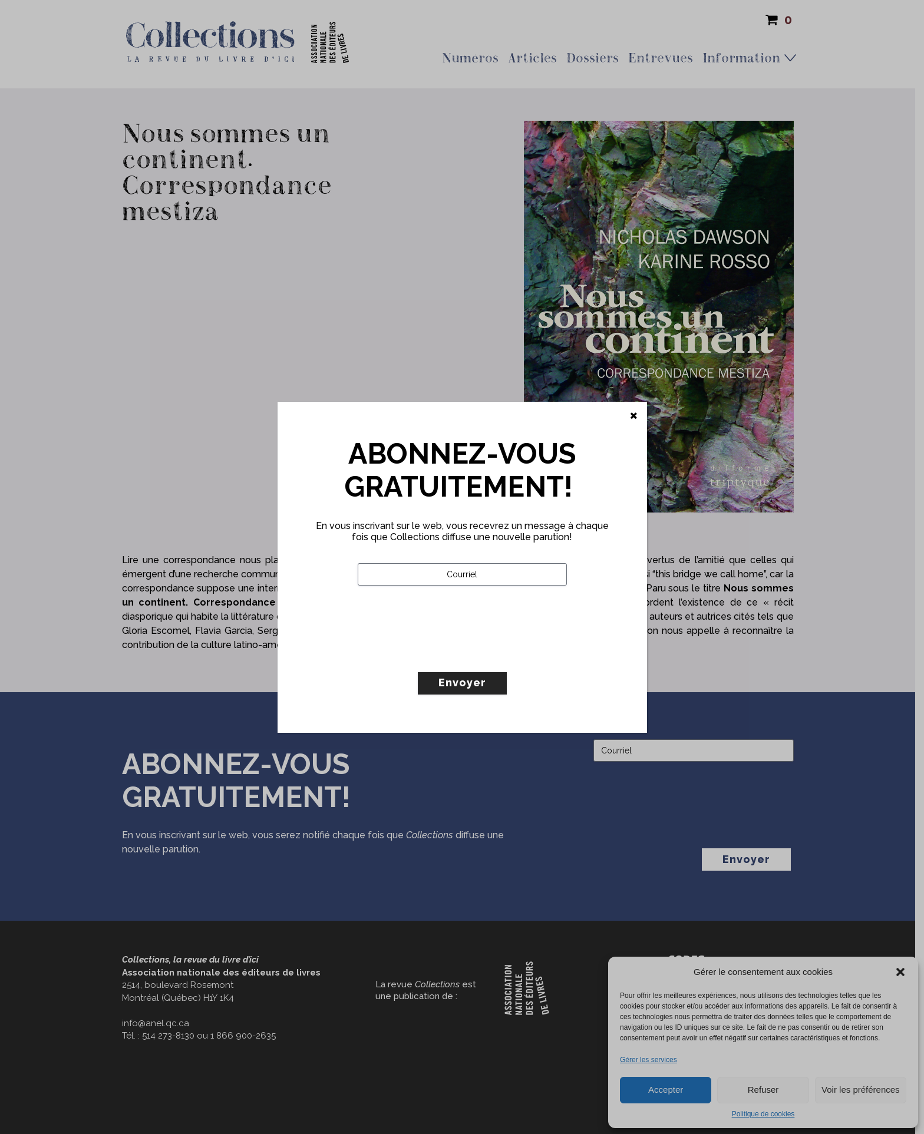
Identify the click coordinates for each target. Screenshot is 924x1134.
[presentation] (447, 653)
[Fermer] (634, 416)
